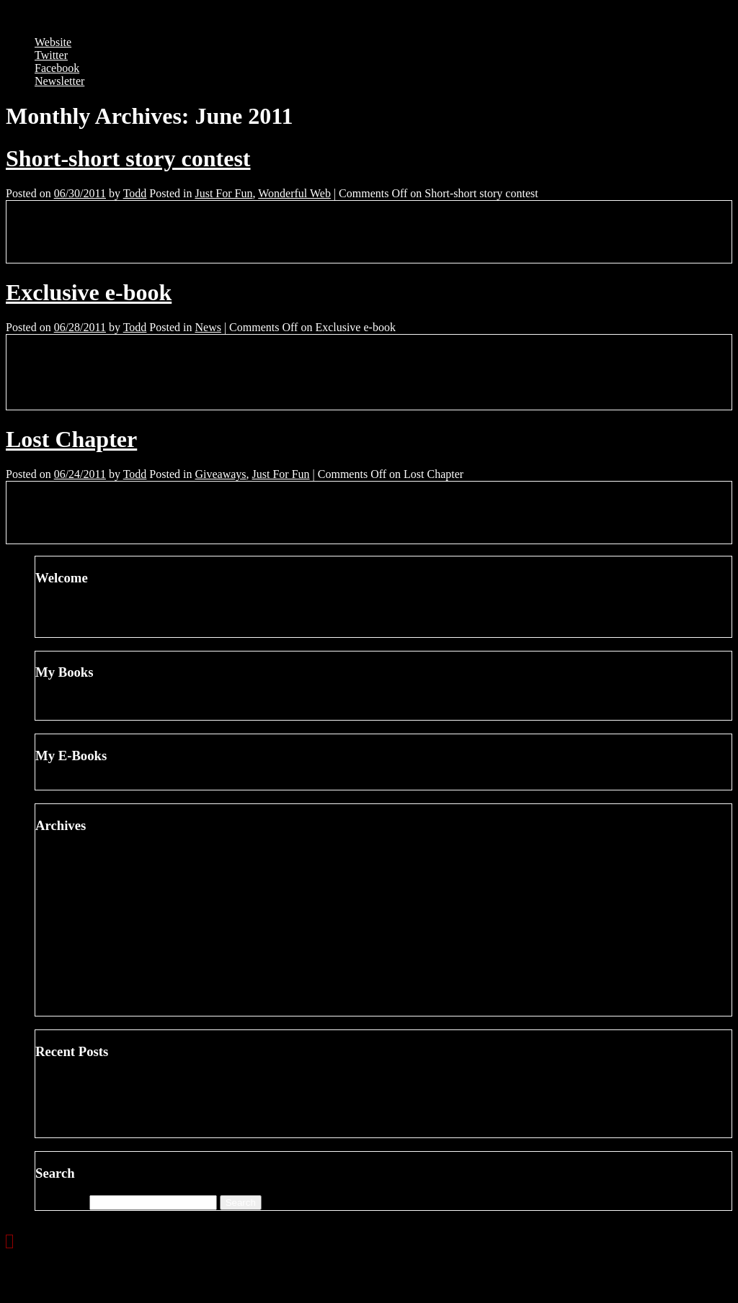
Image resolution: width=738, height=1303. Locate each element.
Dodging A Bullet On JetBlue (132, 1092)
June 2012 (87, 853)
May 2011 (87, 996)
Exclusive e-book (89, 292)
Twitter (51, 55)
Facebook (57, 68)
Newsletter (59, 81)
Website (53, 42)
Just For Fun (223, 193)
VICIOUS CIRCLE (109, 783)
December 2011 (100, 905)
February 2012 (98, 879)
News (208, 327)
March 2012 (92, 866)
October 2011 (95, 931)
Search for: (60, 1202)
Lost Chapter (71, 439)
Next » (70, 1241)
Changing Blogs (101, 1079)
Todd (135, 193)
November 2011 (101, 918)
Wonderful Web (294, 193)
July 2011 (86, 970)
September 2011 (101, 944)
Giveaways (220, 474)
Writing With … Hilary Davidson (141, 1130)
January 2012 (95, 892)
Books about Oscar (108, 1105)
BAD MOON (95, 700)
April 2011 (89, 1009)
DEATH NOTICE (105, 713)
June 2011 (87, 983)
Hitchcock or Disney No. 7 (126, 1118)
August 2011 (93, 957)
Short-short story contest (128, 158)
